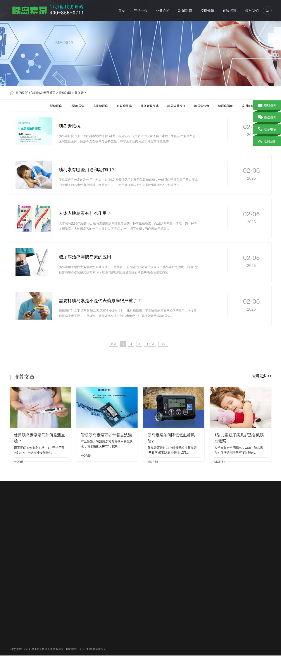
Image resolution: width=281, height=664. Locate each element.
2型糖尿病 (77, 106)
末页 (163, 343)
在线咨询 (267, 105)
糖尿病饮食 (201, 106)
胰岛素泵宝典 (149, 106)
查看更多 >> (261, 376)
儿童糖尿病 (100, 106)
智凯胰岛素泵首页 (43, 93)
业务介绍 (163, 10)
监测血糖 (248, 106)
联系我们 (252, 10)
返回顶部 (267, 141)
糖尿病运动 (225, 106)
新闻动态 (185, 10)
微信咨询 (267, 117)
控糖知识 (207, 10)
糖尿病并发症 (176, 106)
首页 (121, 10)
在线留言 (230, 10)
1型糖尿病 (55, 106)
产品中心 (141, 10)
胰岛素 (79, 93)
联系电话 (267, 129)
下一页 (150, 343)
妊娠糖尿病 (124, 106)
